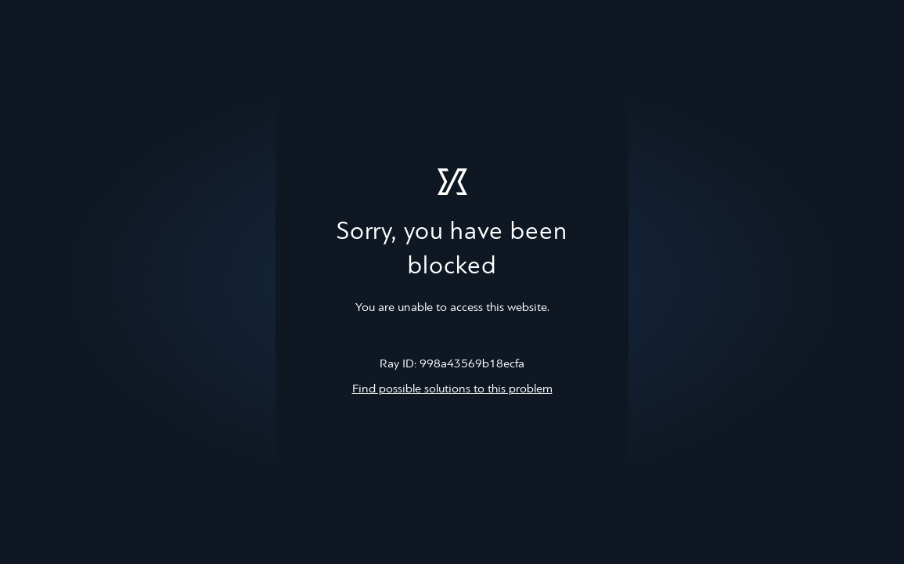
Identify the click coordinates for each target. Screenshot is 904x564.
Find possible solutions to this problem (452, 389)
